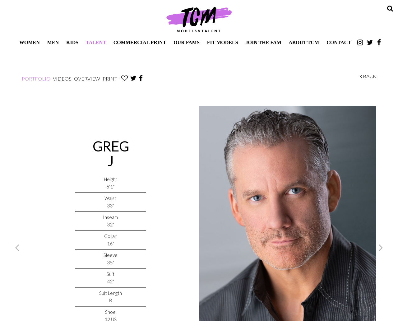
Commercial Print (139, 42)
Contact (338, 42)
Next (381, 247)
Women (29, 42)
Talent (96, 42)
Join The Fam (263, 42)
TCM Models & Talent (199, 19)
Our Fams (187, 42)
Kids (72, 42)
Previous (17, 247)
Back (368, 76)
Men (53, 42)
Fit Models (222, 42)
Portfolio (36, 78)
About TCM (304, 42)
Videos (62, 78)
